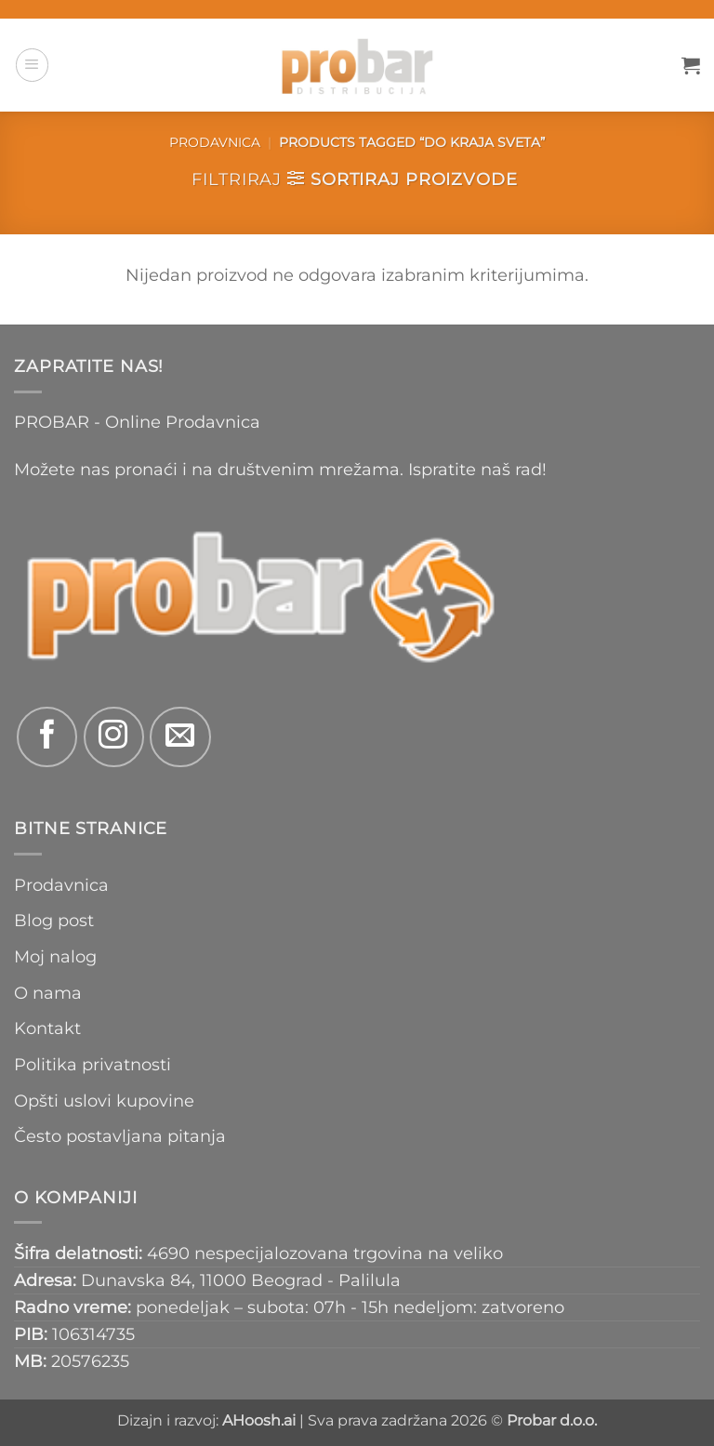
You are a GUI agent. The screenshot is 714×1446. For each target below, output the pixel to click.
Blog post (54, 920)
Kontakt (47, 1028)
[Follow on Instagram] (114, 737)
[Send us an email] (180, 737)
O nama (48, 992)
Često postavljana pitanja (120, 1136)
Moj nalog (55, 956)
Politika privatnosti (92, 1064)
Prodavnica (214, 142)
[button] (32, 64)
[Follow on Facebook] (47, 737)
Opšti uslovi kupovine (104, 1100)
